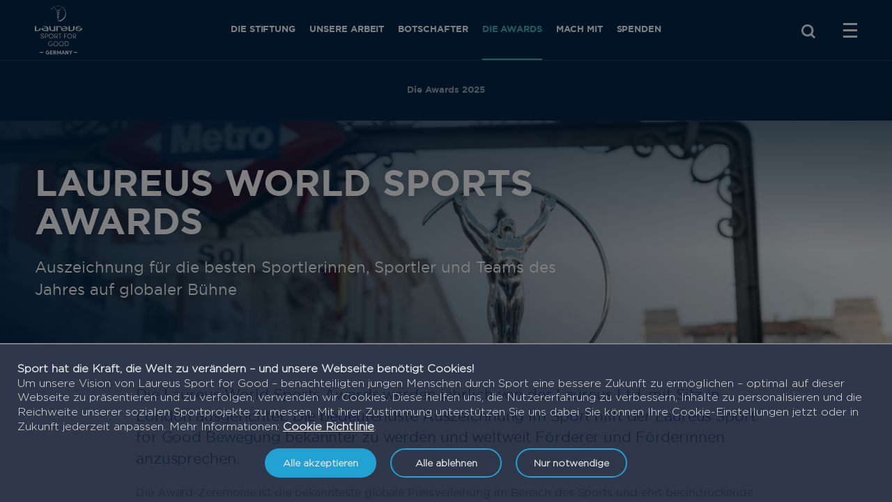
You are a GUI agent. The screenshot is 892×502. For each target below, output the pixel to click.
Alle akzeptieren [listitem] (320, 462)
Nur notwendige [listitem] (571, 462)
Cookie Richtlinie (328, 426)
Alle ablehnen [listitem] (446, 462)
